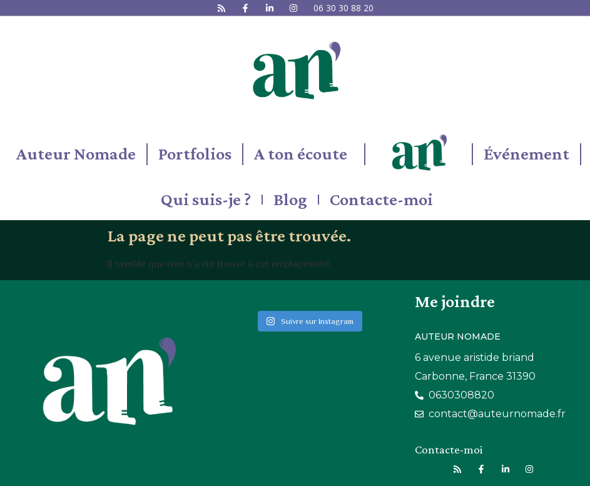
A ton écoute (303, 153)
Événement (526, 153)
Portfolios (194, 153)
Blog (290, 199)
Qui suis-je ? (206, 199)
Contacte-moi (381, 199)
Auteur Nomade (76, 153)
